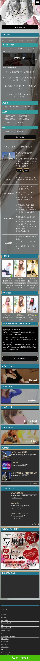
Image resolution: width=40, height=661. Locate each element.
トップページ (5, 614)
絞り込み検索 (20, 137)
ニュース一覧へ (33, 483)
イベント (3, 617)
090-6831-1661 (20, 27)
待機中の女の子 (5, 630)
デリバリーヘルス (9, 337)
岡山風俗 (6, 330)
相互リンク (4, 649)
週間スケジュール (6, 628)
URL (19, 170)
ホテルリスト (5, 639)
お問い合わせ (5, 647)
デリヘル (21, 339)
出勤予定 (3, 625)
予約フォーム (5, 644)
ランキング (4, 633)
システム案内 (5, 620)
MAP (26, 170)
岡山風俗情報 (5, 641)
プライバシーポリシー (7, 652)
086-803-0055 (22, 155)
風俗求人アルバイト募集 (8, 636)
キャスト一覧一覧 (6, 623)
